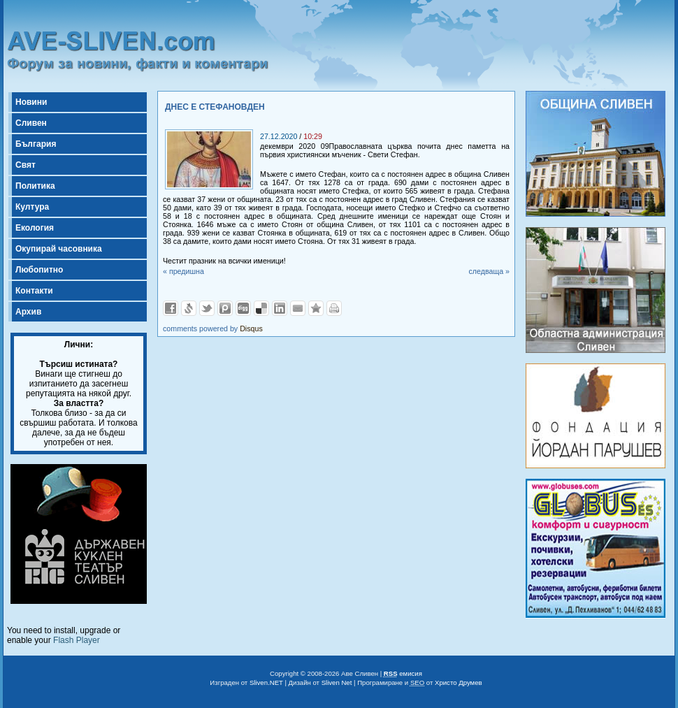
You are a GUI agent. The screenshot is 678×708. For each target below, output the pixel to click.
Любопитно (39, 270)
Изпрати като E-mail (297, 308)
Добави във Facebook (170, 308)
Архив (28, 312)
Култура (32, 207)
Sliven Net (337, 682)
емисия (403, 673)
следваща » (489, 271)
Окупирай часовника (58, 249)
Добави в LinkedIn (279, 308)
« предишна (183, 271)
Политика (35, 186)
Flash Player (76, 640)
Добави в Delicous (261, 308)
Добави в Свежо (188, 308)
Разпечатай (334, 308)
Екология (34, 228)
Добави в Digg (243, 308)
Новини (31, 102)
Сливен (31, 123)
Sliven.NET (266, 682)
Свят (25, 165)
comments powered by (213, 328)
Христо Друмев (458, 682)
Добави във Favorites (316, 308)
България (35, 144)
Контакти (34, 291)
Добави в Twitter (207, 308)
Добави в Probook (225, 308)
